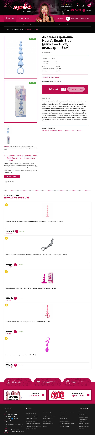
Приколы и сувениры (48, 424)
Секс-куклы (63, 416)
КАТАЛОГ (10, 19)
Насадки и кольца (47, 418)
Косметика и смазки (65, 421)
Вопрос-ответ (82, 414)
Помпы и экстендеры (31, 418)
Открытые (24, 395)
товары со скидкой (69, 395)
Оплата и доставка (83, 417)
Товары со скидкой (84, 426)
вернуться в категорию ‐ (21, 29)
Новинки (29, 18)
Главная (6, 24)
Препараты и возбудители (33, 424)
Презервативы (47, 421)
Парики (45, 426)
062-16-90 (72, 10)
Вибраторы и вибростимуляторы (31, 413)
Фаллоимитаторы (47, 412)
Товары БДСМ (63, 418)
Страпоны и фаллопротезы (67, 412)
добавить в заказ (75, 89)
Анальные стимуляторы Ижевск (52, 130)
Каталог (12, 24)
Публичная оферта (14, 430)
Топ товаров (60, 18)
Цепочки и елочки (35, 24)
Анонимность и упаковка (83, 420)
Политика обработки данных (17, 431)
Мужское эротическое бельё (33, 426)
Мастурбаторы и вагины (49, 416)
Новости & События (84, 424)
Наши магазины (85, 18)
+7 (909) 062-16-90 (10, 415)
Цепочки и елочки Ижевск (73, 130)
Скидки (21, 18)
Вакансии (81, 429)
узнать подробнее (12, 176)
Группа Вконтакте (10, 421)
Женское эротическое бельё (67, 424)
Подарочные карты (31, 429)
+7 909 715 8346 (11, 417)
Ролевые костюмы (64, 426)
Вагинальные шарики (31, 421)
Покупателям (75, 18)
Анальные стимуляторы (22, 24)
